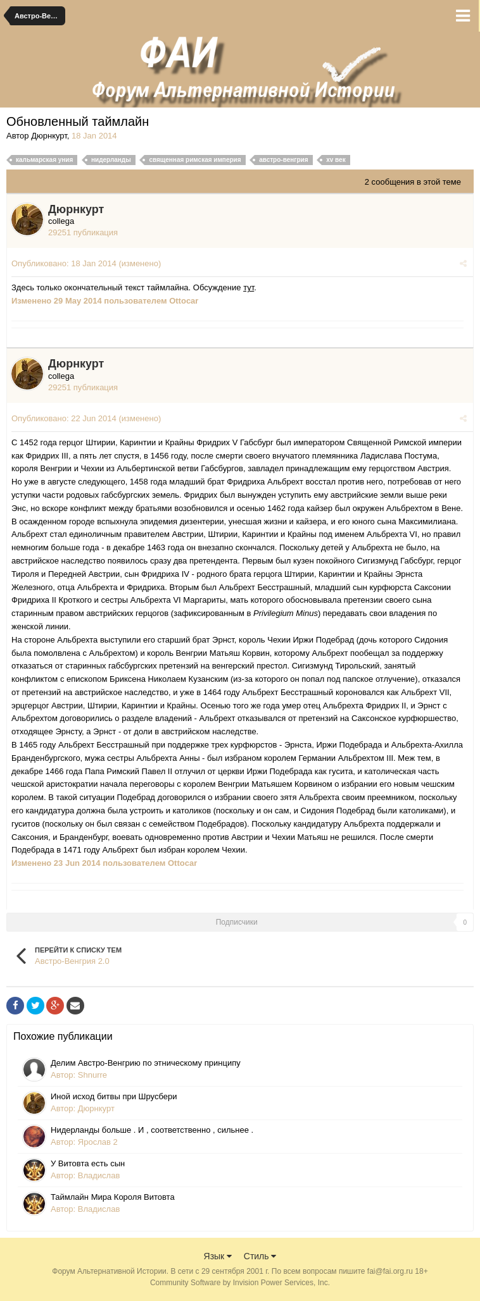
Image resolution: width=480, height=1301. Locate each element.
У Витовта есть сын (88, 1163)
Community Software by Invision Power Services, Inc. (240, 1282)
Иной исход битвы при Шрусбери (114, 1096)
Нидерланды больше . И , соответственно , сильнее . (152, 1130)
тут (248, 287)
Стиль (260, 1256)
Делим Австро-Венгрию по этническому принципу (146, 1063)
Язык (218, 1256)
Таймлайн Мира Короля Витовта (113, 1197)
